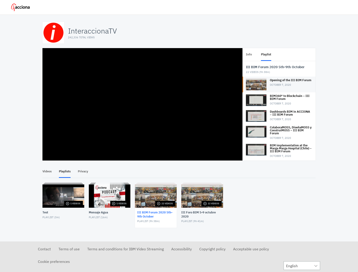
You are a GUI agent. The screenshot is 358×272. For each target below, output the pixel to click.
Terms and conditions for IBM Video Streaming (125, 249)
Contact (44, 249)
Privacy (83, 171)
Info (249, 54)
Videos (47, 171)
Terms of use (69, 249)
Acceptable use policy (251, 249)
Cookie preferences (54, 261)
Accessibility (181, 249)
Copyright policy (212, 249)
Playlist (266, 54)
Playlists (65, 171)
